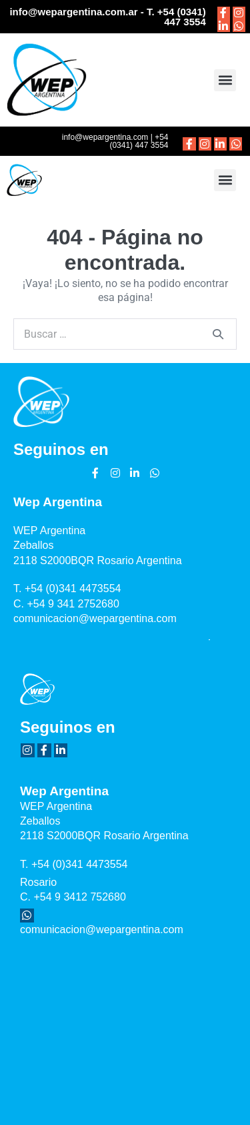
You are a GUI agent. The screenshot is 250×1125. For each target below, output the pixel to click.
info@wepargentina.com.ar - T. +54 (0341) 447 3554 (107, 16)
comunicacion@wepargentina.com (95, 618)
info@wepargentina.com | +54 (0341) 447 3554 (115, 141)
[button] (225, 80)
